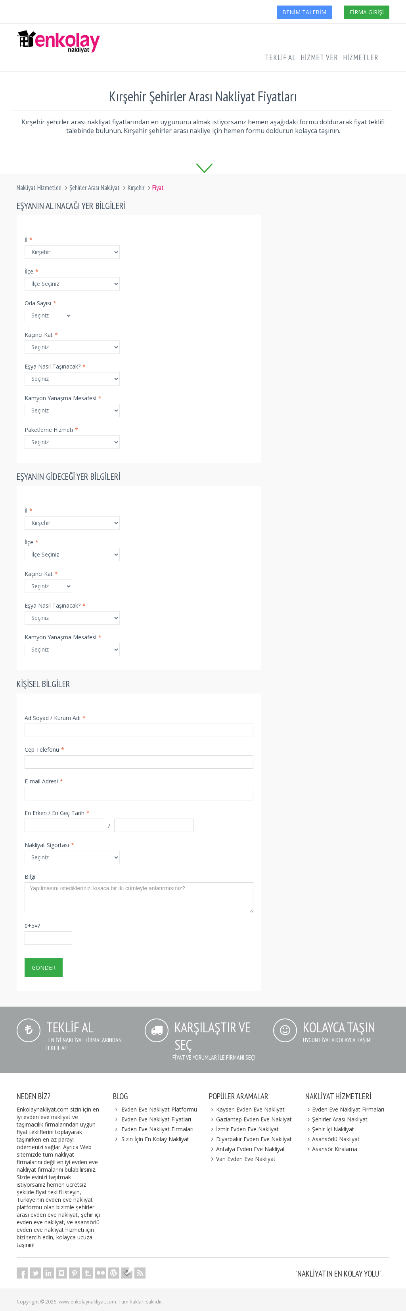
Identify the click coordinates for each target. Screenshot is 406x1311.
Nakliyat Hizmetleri (39, 187)
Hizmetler (361, 57)
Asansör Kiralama (331, 1149)
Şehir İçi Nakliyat (329, 1129)
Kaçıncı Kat (41, 334)
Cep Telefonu (44, 749)
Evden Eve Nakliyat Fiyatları (156, 1119)
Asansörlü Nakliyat (332, 1139)
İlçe (31, 271)
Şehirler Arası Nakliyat (94, 187)
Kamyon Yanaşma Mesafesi (63, 398)
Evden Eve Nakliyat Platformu (159, 1109)
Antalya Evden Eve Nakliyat (247, 1149)
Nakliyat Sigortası (49, 845)
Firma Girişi (367, 12)
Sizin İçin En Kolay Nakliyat (155, 1139)
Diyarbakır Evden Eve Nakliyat (250, 1139)
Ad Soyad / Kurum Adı (55, 718)
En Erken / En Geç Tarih (57, 813)
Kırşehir (136, 187)
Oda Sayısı (40, 303)
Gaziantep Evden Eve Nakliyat (250, 1119)
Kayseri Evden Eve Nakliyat (247, 1109)
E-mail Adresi (44, 781)
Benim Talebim (304, 12)
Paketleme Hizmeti (51, 429)
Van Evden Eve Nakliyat (242, 1159)
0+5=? (32, 925)
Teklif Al (280, 57)
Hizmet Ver (319, 57)
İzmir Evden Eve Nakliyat (244, 1129)
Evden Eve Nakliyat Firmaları (157, 1129)
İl (29, 239)
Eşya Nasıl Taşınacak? (55, 366)
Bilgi (30, 876)
